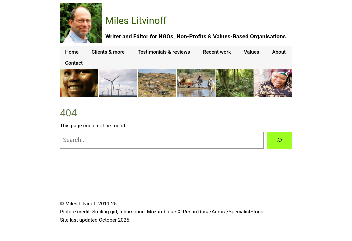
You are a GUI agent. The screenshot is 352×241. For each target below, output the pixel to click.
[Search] (279, 140)
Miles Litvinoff (136, 20)
